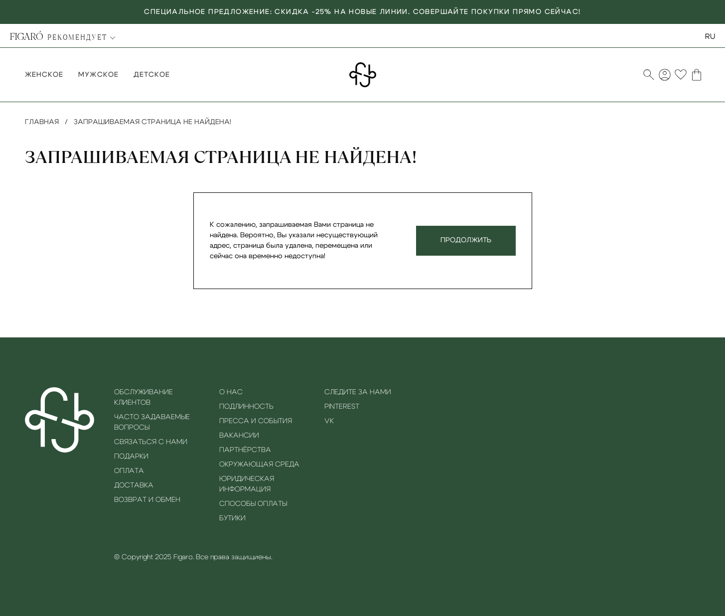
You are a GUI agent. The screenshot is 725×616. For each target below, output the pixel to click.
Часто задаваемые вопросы (152, 422)
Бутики (232, 518)
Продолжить (465, 240)
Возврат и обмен (147, 499)
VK (329, 421)
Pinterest (341, 406)
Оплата (129, 470)
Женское (44, 74)
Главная (42, 122)
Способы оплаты (253, 503)
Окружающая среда (259, 464)
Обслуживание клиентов (143, 397)
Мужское (98, 74)
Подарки (131, 456)
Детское (152, 74)
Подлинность (246, 406)
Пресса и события (255, 421)
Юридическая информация (246, 484)
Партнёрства (245, 450)
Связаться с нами (150, 442)
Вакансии (239, 435)
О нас (231, 392)
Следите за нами (357, 392)
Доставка (133, 485)
